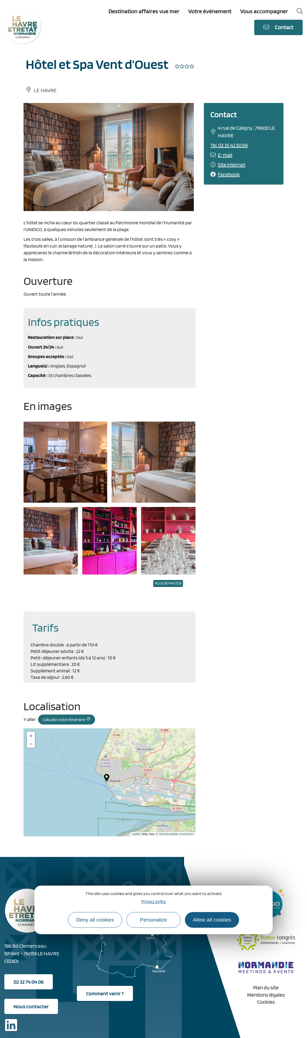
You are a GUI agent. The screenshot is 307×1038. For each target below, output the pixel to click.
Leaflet (136, 834)
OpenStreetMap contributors (176, 834)
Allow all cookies (212, 920)
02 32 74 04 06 (29, 982)
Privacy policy (153, 901)
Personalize (153, 920)
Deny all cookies (95, 920)
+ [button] (31, 735)
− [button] (31, 743)
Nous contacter (31, 1006)
